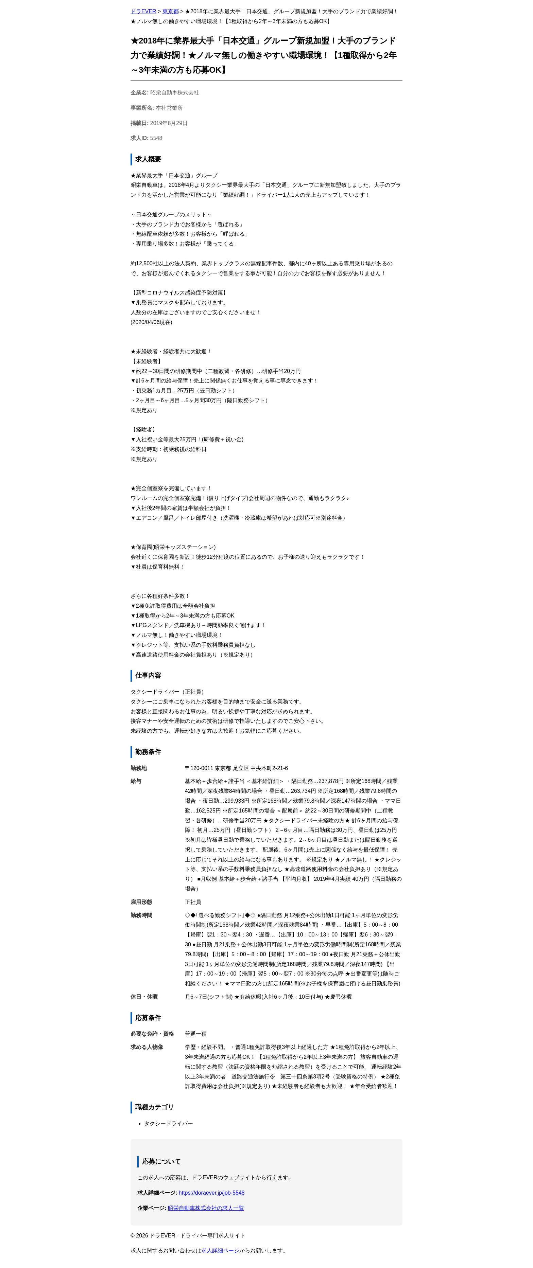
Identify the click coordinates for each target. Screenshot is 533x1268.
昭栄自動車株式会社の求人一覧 (206, 1208)
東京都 (170, 11)
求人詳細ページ (220, 1250)
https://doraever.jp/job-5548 (212, 1193)
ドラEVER (143, 11)
